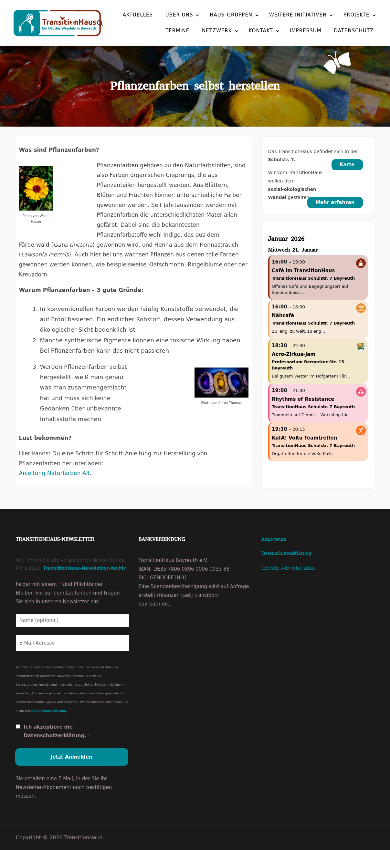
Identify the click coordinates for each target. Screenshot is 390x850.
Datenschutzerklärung (48, 710)
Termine (162, 30)
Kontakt (245, 30)
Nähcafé (283, 315)
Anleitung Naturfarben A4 (54, 473)
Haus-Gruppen (231, 14)
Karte (347, 165)
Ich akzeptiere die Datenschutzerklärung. (57, 731)
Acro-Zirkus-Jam (293, 354)
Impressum (290, 30)
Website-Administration (288, 568)
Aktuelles (138, 14)
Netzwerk (201, 30)
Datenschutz (338, 30)
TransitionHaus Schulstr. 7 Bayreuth (313, 278)
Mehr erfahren (335, 202)
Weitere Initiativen (298, 14)
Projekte (356, 14)
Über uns (179, 14)
